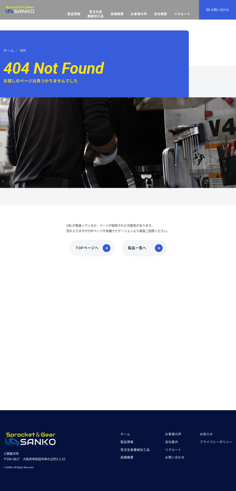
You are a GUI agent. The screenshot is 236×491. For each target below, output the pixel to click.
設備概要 (127, 457)
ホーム (125, 434)
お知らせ (206, 434)
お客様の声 (173, 434)
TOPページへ (87, 248)
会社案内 (171, 442)
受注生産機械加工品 (135, 450)
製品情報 (127, 442)
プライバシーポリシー (216, 442)
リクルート (173, 450)
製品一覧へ (137, 248)
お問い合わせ (217, 9)
